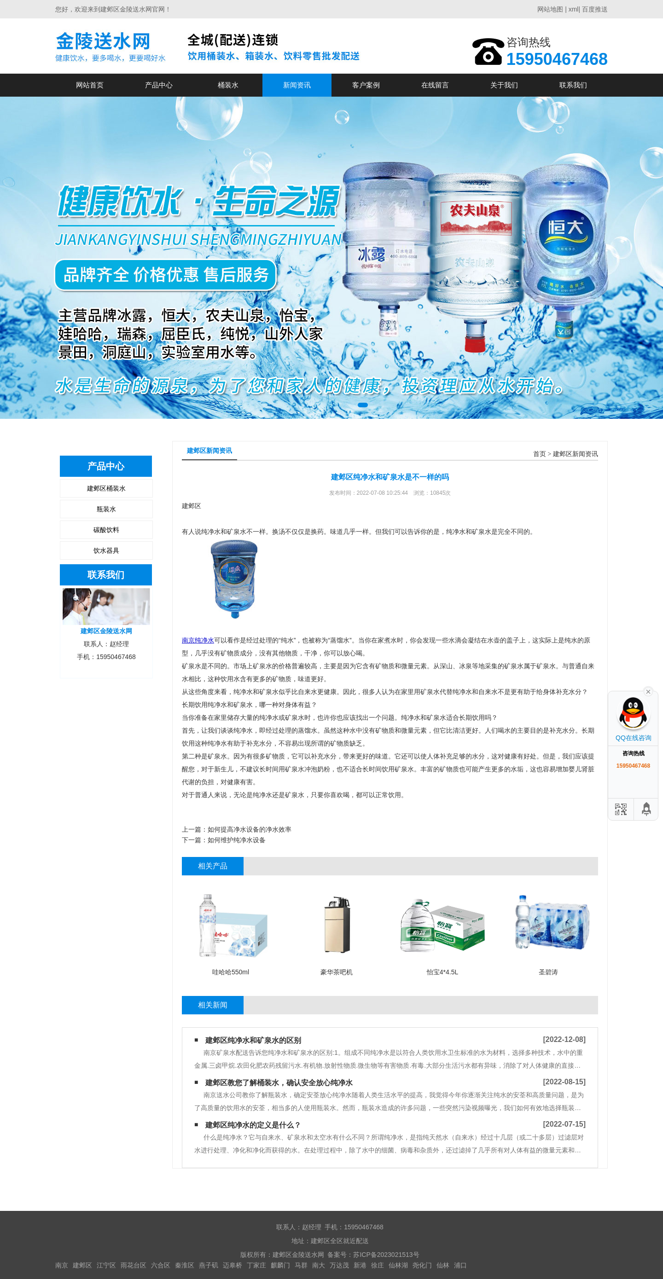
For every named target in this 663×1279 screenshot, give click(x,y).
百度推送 (595, 9)
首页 (539, 454)
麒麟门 (280, 1265)
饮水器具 (106, 550)
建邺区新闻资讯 (575, 454)
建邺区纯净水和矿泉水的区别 (253, 1040)
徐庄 (377, 1265)
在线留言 (435, 85)
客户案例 (366, 85)
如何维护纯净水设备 (237, 840)
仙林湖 (398, 1265)
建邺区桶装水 (106, 488)
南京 (61, 1265)
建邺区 (82, 1265)
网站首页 (90, 85)
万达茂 (339, 1265)
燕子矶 (208, 1265)
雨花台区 (133, 1265)
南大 (318, 1265)
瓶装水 (106, 509)
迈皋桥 (232, 1265)
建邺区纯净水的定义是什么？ (253, 1125)
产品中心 (159, 85)
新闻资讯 (297, 85)
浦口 (460, 1265)
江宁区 (106, 1265)
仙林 (442, 1265)
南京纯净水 (198, 640)
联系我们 (573, 85)
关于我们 (504, 85)
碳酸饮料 (106, 529)
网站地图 (550, 9)
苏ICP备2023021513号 (386, 1254)
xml (574, 9)
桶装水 (228, 85)
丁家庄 (256, 1265)
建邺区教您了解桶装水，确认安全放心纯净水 (279, 1083)
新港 (360, 1265)
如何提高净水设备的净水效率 (249, 829)
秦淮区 (184, 1265)
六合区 (160, 1265)
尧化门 (422, 1265)
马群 (301, 1265)
